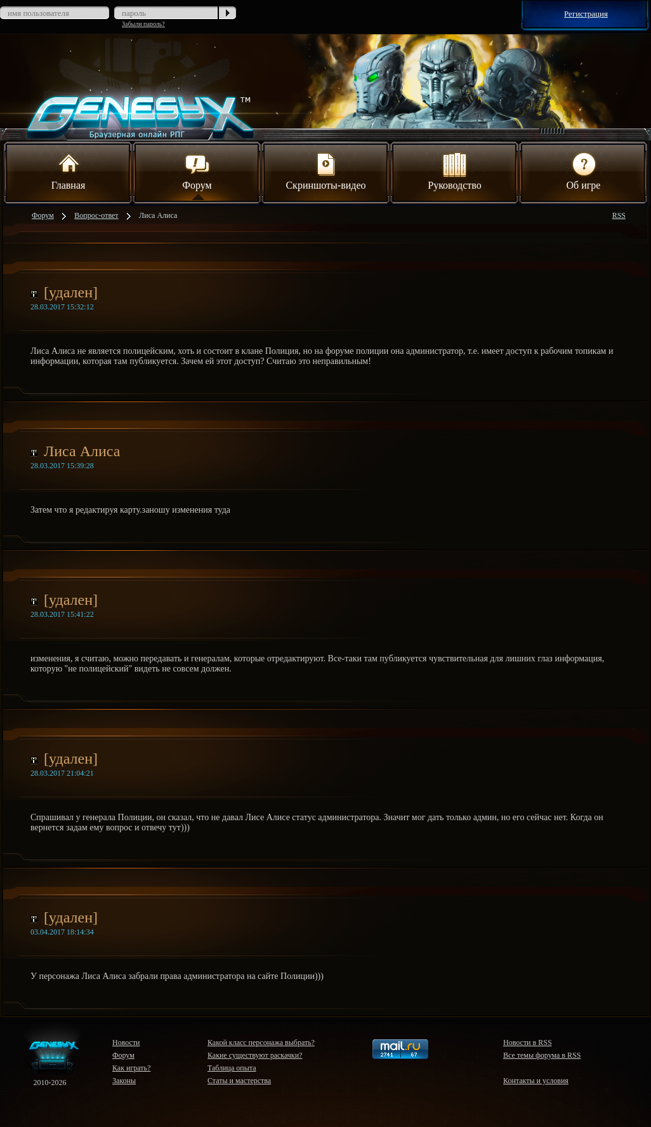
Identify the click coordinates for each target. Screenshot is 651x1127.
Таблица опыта (231, 1067)
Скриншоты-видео (325, 170)
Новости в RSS (527, 1042)
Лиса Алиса (158, 215)
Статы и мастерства (239, 1080)
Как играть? (131, 1067)
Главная (68, 170)
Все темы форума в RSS (542, 1055)
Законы (124, 1080)
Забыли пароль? (143, 23)
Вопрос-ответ (96, 215)
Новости (126, 1042)
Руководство (455, 170)
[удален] (71, 292)
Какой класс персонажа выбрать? (261, 1042)
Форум (196, 170)
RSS (619, 215)
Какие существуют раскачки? (254, 1055)
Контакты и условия (536, 1080)
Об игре (584, 170)
